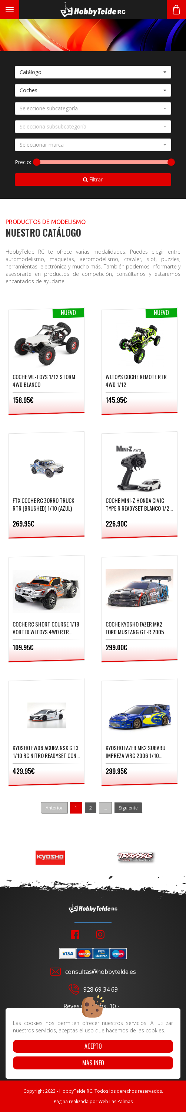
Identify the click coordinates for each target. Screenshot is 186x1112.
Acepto (93, 1046)
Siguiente (128, 808)
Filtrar (93, 179)
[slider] (36, 162)
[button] (93, 72)
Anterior (54, 808)
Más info (93, 1062)
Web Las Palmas (116, 1101)
